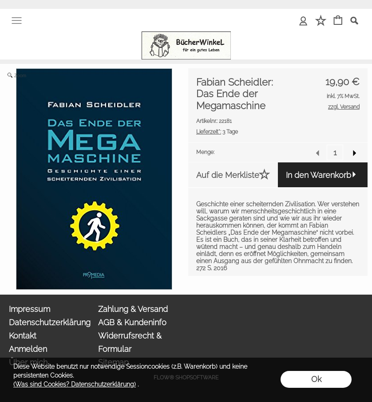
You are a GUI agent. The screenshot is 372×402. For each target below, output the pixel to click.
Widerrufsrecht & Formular (130, 342)
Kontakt (22, 335)
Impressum (29, 309)
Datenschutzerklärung (50, 322)
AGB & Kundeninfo (132, 322)
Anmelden (28, 349)
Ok (316, 379)
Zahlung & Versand (133, 309)
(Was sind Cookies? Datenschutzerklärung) (74, 384)
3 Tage (217, 132)
